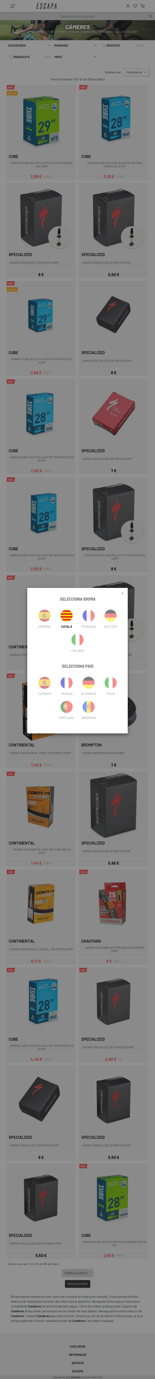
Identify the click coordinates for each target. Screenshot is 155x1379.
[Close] (122, 593)
